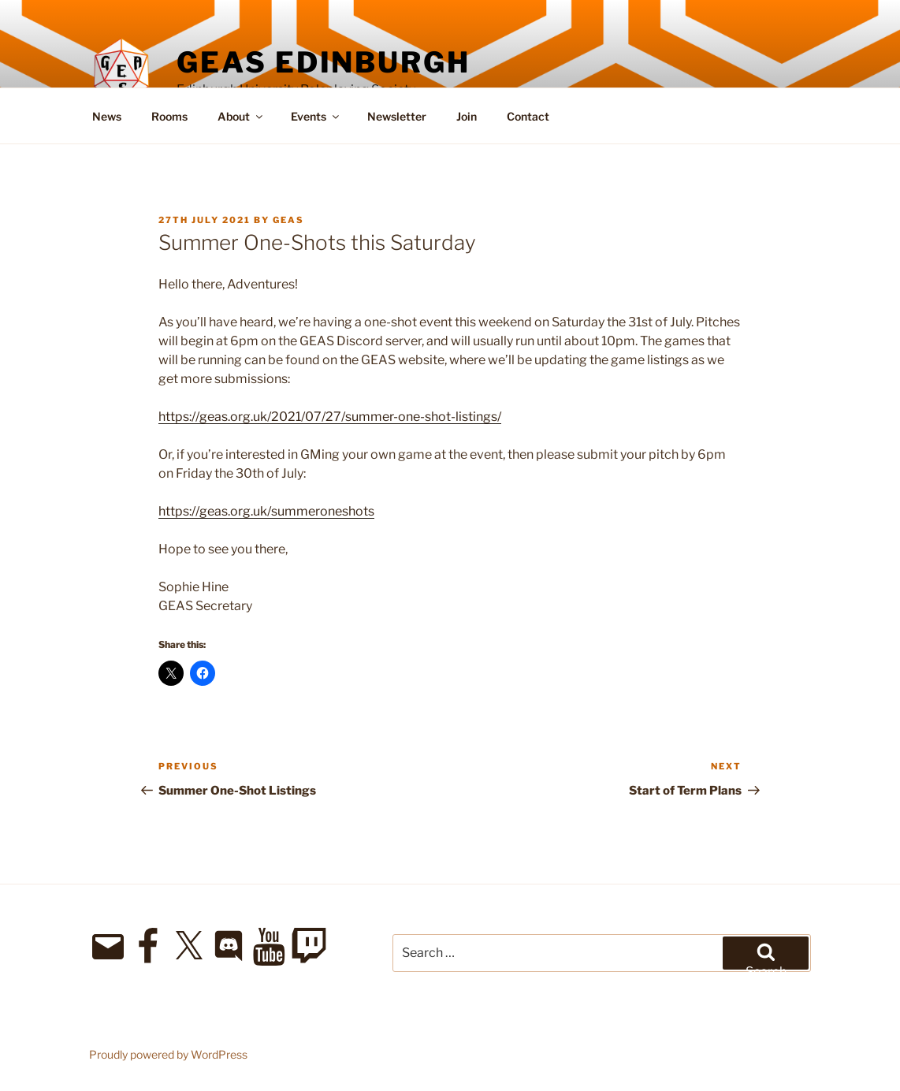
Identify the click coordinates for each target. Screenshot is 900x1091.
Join (466, 116)
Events (316, 116)
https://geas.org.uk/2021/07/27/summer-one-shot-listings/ (329, 416)
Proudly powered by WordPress (168, 1054)
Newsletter (396, 116)
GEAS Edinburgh (323, 62)
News (106, 116)
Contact (528, 116)
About (241, 116)
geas (288, 219)
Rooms (169, 116)
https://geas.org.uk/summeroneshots (266, 511)
